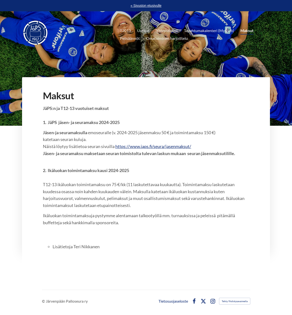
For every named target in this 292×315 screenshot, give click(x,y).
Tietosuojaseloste (173, 301)
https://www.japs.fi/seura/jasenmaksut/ (153, 146)
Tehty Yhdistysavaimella (235, 301)
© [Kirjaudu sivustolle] (44, 301)
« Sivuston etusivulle (146, 6)
